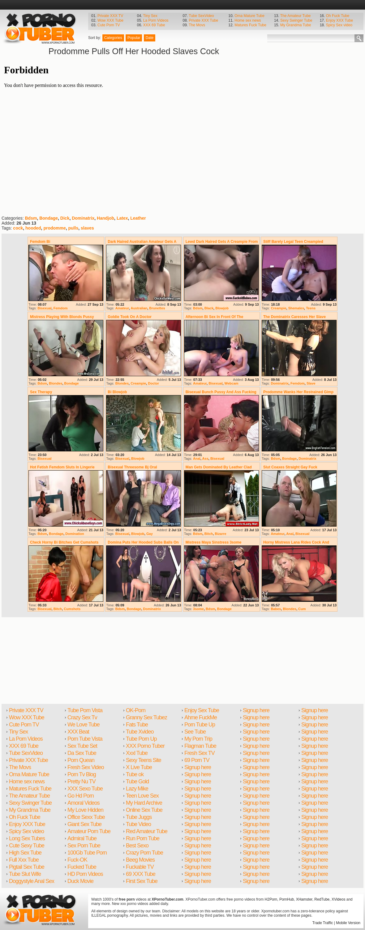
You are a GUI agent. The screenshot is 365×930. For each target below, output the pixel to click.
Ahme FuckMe (200, 717)
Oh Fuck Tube (337, 16)
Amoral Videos (83, 803)
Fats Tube (137, 724)
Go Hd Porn (80, 796)
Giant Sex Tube (84, 824)
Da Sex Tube (81, 753)
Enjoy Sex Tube (201, 710)
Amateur (122, 308)
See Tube (195, 732)
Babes (276, 609)
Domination (74, 534)
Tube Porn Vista (84, 710)
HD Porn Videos (85, 874)
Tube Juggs (139, 817)
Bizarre (220, 534)
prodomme (54, 228)
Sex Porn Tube (83, 845)
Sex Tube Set (82, 746)
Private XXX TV (110, 16)
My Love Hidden (85, 810)
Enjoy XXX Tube (339, 20)
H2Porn (271, 899)
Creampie (278, 308)
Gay (149, 534)
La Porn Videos (156, 20)
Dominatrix (83, 218)
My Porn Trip (198, 739)
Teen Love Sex (142, 796)
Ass (205, 458)
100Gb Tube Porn (87, 853)
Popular (133, 38)
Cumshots (72, 609)
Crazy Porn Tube (144, 853)
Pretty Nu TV (81, 781)
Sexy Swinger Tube (296, 20)
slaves (87, 228)
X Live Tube (139, 767)
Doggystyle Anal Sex (31, 881)
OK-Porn (135, 710)
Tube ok (135, 774)
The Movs (197, 25)
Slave (311, 383)
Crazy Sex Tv (82, 717)
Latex (122, 218)
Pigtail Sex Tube (26, 867)
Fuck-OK (77, 860)
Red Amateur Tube (146, 831)
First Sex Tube (141, 881)
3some (198, 609)
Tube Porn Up (141, 739)
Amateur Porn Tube (88, 831)
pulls (73, 228)
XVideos (338, 899)
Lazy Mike (137, 789)
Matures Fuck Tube (250, 25)
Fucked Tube (81, 867)
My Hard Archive (144, 803)
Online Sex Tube (144, 810)
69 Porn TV (196, 760)
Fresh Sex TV (199, 753)
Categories (113, 38)
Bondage (48, 218)
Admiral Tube (82, 838)
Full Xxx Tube (24, 860)
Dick (65, 218)
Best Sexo (137, 845)
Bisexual (44, 308)
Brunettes (157, 308)
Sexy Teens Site (143, 760)
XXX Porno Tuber (145, 746)
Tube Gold (137, 781)
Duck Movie (80, 881)
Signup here (197, 767)
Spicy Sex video (339, 25)
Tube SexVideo (201, 16)
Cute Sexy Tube (26, 845)
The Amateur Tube (295, 16)
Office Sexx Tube (86, 817)
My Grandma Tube (295, 25)
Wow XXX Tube (110, 20)
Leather (138, 218)
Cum (302, 609)
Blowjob (222, 308)
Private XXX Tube (203, 20)
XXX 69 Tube (154, 25)
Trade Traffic (322, 923)
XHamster (304, 899)
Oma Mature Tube (249, 16)
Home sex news (247, 20)
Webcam (231, 383)
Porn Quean (80, 760)
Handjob (105, 218)
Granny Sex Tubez (146, 717)
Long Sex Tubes (27, 838)
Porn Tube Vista (84, 739)
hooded (33, 228)
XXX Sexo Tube (85, 789)
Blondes (55, 383)
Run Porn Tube (142, 838)
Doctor (153, 383)
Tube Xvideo (139, 732)
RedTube (321, 899)
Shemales (296, 308)
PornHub (286, 899)
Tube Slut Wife (25, 874)
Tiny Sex (150, 16)
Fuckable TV (140, 867)
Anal (196, 458)
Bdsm (31, 218)
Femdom (61, 308)
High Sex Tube (25, 853)
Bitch (208, 534)
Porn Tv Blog (81, 774)
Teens (311, 308)
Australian (139, 308)
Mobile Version (348, 923)
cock (18, 228)
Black (208, 308)
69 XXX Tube (140, 874)
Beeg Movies (140, 860)
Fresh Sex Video (85, 767)
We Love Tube (83, 724)
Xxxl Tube (137, 753)
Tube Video (138, 824)
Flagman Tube (200, 746)
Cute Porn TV (108, 25)
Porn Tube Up (199, 724)
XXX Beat (78, 732)
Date (149, 38)
